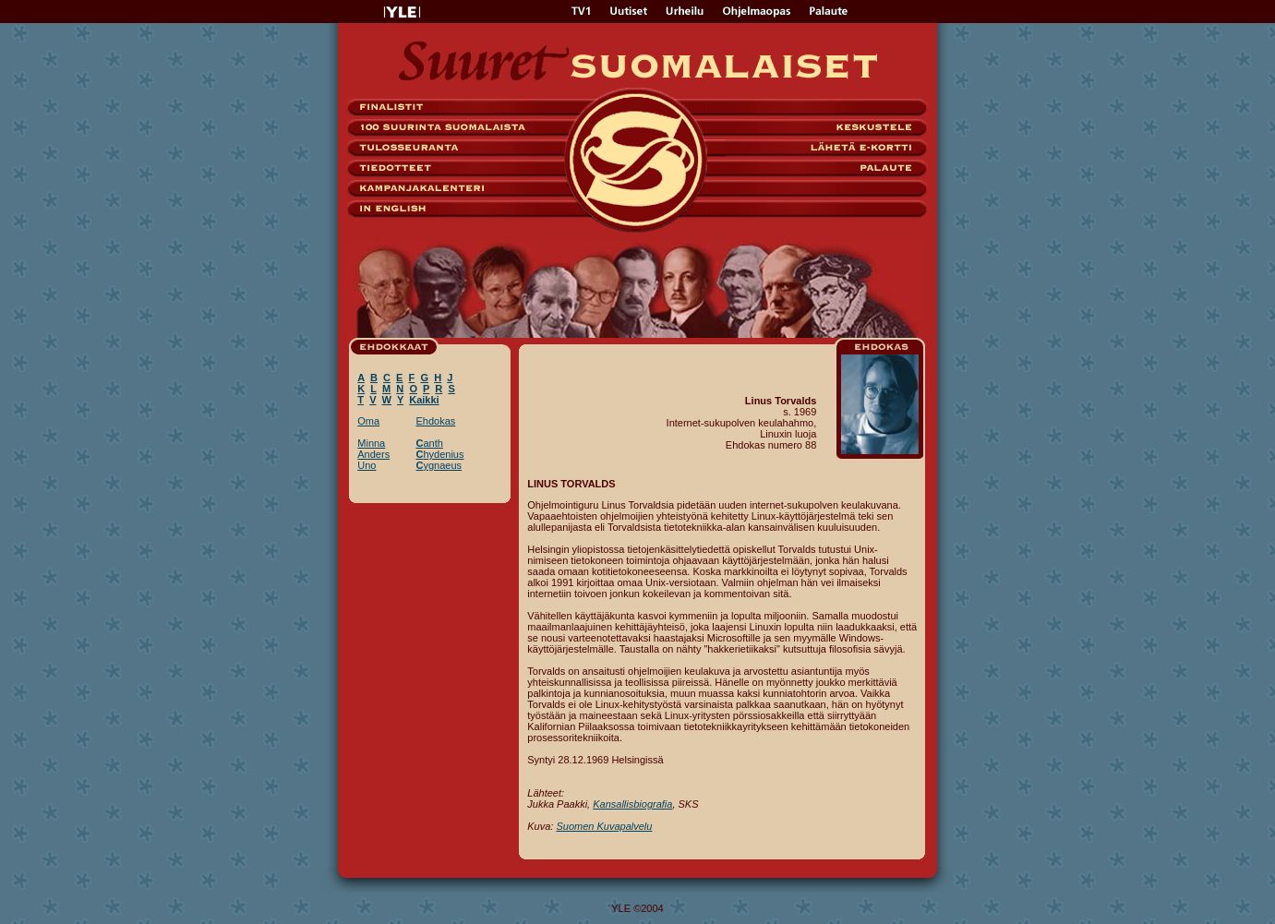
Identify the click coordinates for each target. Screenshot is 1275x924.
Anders (373, 454)
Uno (366, 465)
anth (428, 443)
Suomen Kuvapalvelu (604, 826)
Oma (368, 420)
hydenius (439, 454)
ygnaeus (438, 465)
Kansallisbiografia (632, 804)
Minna (371, 443)
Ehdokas (435, 420)
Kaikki (424, 399)
